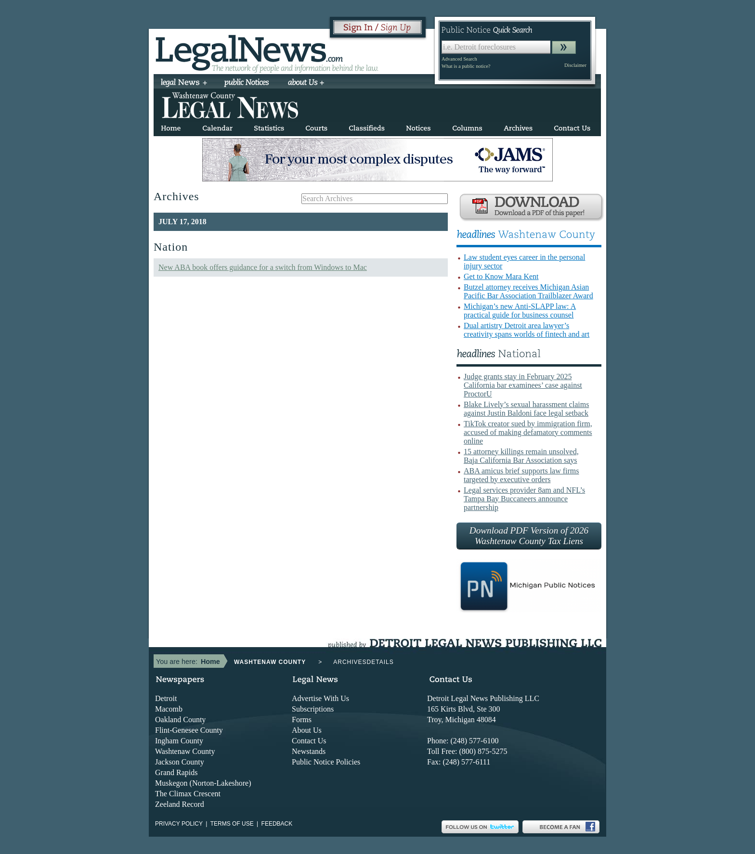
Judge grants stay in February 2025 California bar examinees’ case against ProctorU (523, 385)
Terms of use (232, 823)
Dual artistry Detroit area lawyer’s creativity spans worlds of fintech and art (526, 329)
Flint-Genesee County (189, 730)
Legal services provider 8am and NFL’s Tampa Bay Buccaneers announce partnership (524, 498)
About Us (307, 730)
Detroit (166, 698)
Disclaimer (575, 65)
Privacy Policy (179, 823)
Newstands (308, 751)
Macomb (168, 709)
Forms (302, 719)
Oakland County (180, 719)
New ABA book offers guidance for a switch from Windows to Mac (262, 267)
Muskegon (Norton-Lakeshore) (203, 783)
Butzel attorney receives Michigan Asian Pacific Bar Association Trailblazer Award (528, 291)
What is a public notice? (466, 66)
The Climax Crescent (188, 794)
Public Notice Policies (326, 762)
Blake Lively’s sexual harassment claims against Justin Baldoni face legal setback (526, 408)
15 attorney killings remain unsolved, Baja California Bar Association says (521, 455)
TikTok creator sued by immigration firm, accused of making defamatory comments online (528, 432)
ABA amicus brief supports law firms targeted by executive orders (521, 475)
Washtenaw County (185, 751)
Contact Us (309, 741)
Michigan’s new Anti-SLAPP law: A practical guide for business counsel (520, 310)
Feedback (277, 823)
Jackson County (179, 762)
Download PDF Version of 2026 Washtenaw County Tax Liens (528, 535)
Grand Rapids (176, 772)
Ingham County (179, 741)
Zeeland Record (179, 804)
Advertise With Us (320, 698)
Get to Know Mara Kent (501, 276)
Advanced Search (459, 59)
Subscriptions (313, 709)
